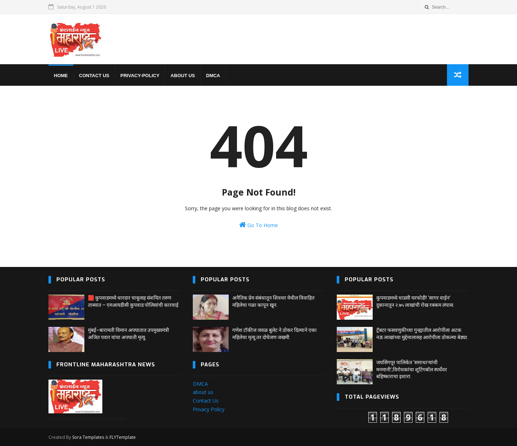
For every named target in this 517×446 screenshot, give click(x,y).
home (61, 75)
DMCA (213, 75)
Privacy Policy (208, 409)
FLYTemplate (123, 437)
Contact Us (206, 400)
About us (183, 75)
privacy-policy (139, 75)
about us (203, 392)
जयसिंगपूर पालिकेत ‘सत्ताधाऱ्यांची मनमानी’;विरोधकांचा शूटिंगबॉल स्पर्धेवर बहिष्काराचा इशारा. (411, 369)
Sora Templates (88, 437)
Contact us (94, 75)
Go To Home (258, 225)
